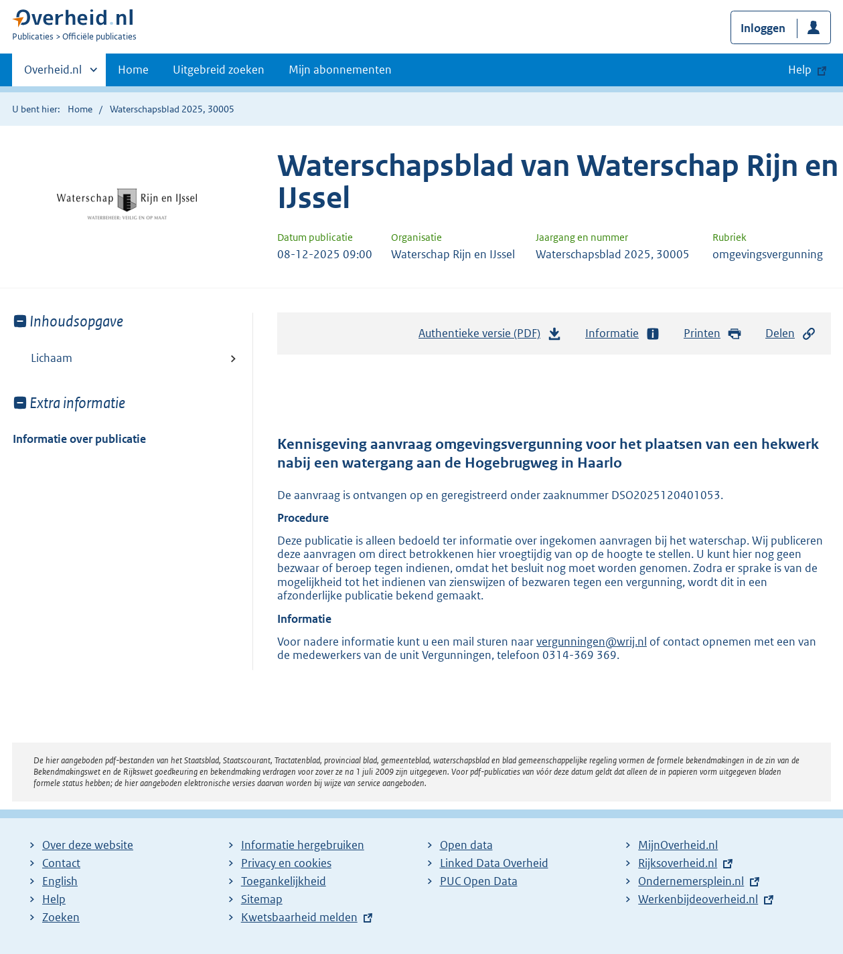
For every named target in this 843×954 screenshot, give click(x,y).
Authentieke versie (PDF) (490, 336)
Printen (713, 333)
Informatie (622, 333)
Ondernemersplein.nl (691, 881)
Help (54, 899)
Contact (61, 863)
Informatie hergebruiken (302, 845)
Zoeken (61, 917)
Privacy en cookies (286, 863)
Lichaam (51, 358)
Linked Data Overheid (494, 863)
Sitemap (262, 899)
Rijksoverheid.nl (677, 863)
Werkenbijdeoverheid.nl (698, 899)
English (60, 881)
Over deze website (87, 845)
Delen (790, 333)
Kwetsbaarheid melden (299, 917)
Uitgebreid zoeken (218, 69)
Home (133, 69)
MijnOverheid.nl (678, 845)
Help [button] (800, 69)
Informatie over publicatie (79, 439)
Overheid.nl (53, 73)
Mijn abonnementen (340, 69)
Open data (466, 845)
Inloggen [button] (763, 28)
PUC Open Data (479, 881)
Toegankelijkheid (283, 881)
